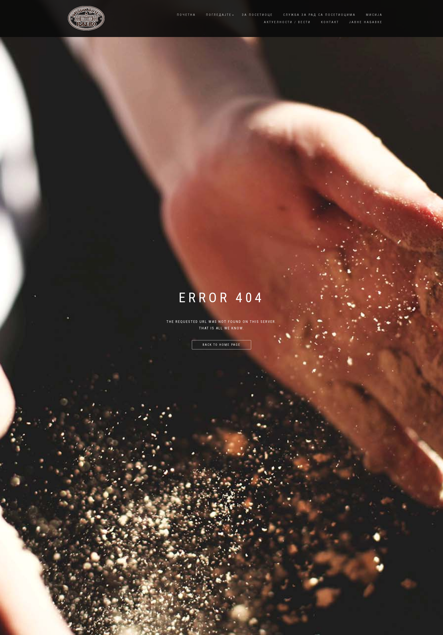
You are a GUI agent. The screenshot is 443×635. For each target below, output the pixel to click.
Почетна (186, 15)
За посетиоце (257, 15)
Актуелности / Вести (287, 22)
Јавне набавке (366, 22)
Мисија (374, 15)
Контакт (330, 22)
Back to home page (221, 345)
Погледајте (219, 15)
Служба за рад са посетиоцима (319, 15)
